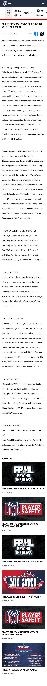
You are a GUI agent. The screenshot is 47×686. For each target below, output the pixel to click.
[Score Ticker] (23, 13)
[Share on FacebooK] (36, 34)
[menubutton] (42, 3)
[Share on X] (42, 34)
